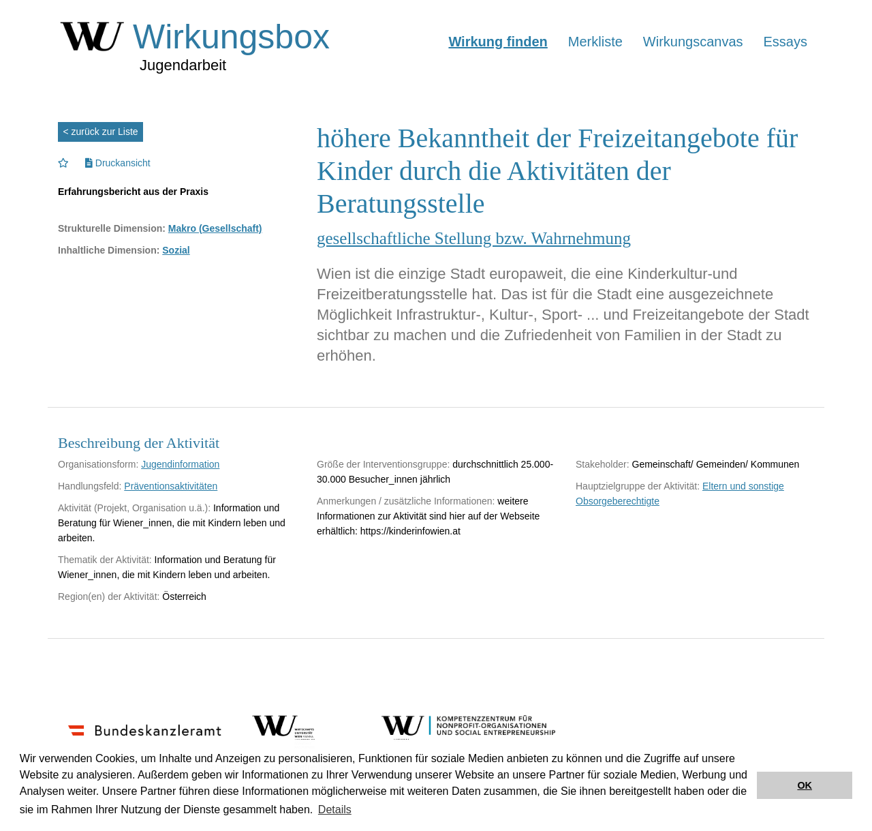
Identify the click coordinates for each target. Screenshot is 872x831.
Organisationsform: (98, 464)
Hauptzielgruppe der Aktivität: (638, 486)
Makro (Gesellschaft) (215, 228)
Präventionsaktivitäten (170, 486)
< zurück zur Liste (100, 131)
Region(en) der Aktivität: (108, 596)
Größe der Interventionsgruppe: (383, 464)
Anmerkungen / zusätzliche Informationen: (406, 501)
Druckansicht (118, 162)
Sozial (175, 250)
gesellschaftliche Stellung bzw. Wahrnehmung (474, 238)
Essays (785, 41)
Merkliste (595, 41)
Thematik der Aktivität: (105, 559)
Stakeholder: (602, 464)
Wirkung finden (497, 41)
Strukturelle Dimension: (112, 228)
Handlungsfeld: (89, 486)
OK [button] (804, 785)
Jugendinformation (180, 464)
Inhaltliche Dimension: (108, 250)
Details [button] (335, 809)
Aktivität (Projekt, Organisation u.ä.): (134, 507)
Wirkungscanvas (693, 41)
